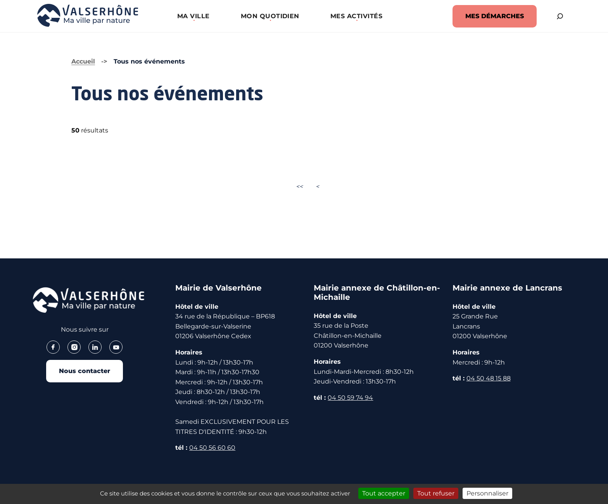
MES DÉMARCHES (494, 16)
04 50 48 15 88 (488, 378)
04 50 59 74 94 (350, 397)
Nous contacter (84, 371)
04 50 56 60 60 (212, 447)
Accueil (83, 61)
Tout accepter (383, 493)
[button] (193, 16)
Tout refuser (435, 493)
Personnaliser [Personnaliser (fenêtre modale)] (487, 493)
